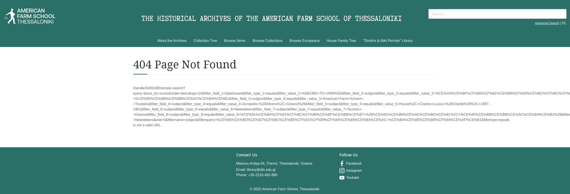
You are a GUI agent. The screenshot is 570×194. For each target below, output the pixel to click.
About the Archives (171, 41)
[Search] (497, 14)
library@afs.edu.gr (261, 170)
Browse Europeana (304, 41)
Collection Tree (205, 41)
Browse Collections (267, 41)
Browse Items (234, 41)
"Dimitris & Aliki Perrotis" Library (388, 41)
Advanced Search (547, 23)
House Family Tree (341, 41)
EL (564, 23)
